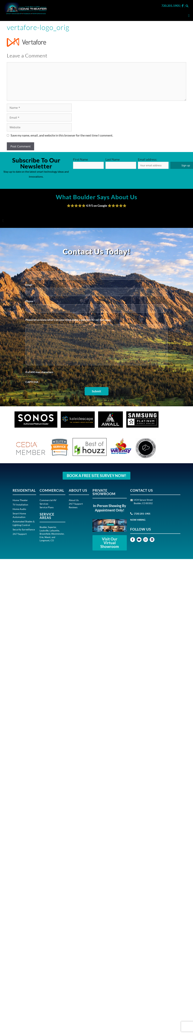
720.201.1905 (170, 5)
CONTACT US (141, 490)
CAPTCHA (31, 381)
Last (102, 268)
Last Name (112, 159)
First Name (80, 159)
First (28, 268)
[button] (187, 6)
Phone (30, 301)
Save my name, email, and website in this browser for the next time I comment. (62, 135)
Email (29, 285)
